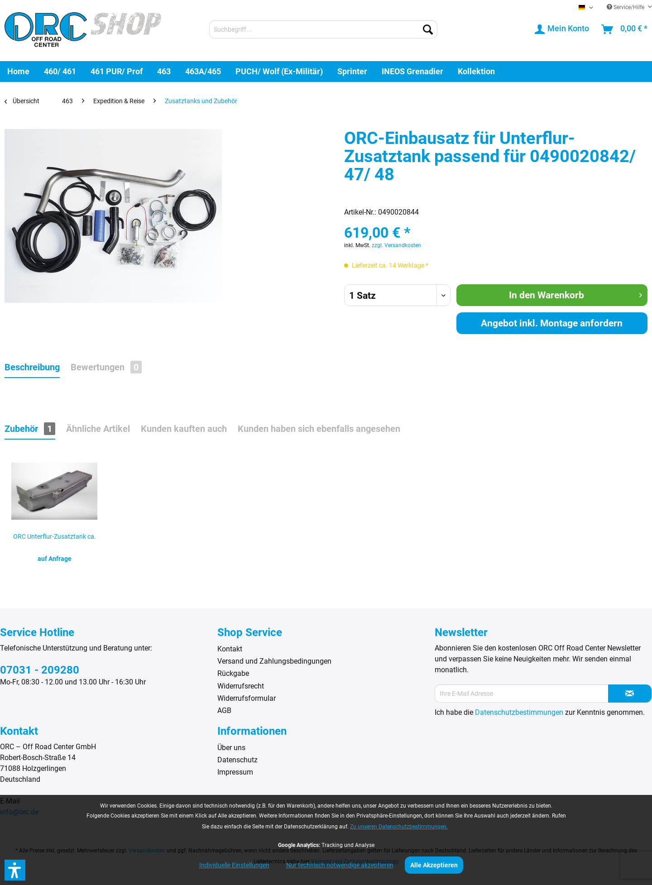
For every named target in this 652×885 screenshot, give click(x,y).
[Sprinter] (352, 71)
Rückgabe (233, 673)
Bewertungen (106, 367)
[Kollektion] (476, 71)
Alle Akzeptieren (434, 865)
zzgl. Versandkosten (396, 245)
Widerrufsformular (246, 698)
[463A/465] (203, 71)
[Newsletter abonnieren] (630, 693)
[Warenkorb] (625, 29)
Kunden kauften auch (184, 428)
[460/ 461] (60, 71)
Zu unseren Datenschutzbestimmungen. (399, 826)
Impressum (235, 772)
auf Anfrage (55, 558)
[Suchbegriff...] (323, 29)
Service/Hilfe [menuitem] (626, 7)
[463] (164, 71)
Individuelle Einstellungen (234, 865)
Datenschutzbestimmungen (519, 712)
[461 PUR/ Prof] (116, 71)
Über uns (231, 747)
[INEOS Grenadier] (412, 71)
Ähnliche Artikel (98, 428)
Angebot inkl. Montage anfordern (552, 323)
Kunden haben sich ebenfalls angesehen (319, 428)
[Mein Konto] (562, 29)
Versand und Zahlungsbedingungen (274, 661)
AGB (224, 710)
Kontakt (229, 649)
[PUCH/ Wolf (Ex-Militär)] (279, 71)
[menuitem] (323, 29)
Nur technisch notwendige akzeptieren (339, 865)
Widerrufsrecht (240, 686)
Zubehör (30, 428)
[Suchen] (427, 29)
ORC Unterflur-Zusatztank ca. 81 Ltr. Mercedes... (54, 539)
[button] (15, 870)
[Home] (18, 71)
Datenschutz (237, 760)
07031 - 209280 (39, 670)
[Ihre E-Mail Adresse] (522, 693)
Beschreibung (32, 367)
